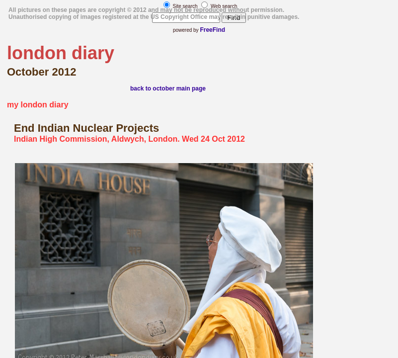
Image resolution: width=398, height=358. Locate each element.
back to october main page (168, 88)
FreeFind (212, 29)
